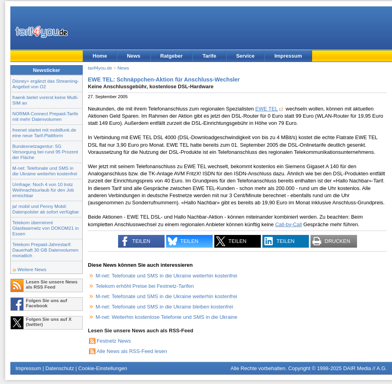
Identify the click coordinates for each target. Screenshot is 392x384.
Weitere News (32, 269)
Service (245, 56)
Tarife (209, 56)
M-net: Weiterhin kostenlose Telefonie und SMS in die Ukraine (166, 317)
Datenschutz (59, 368)
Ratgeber (171, 56)
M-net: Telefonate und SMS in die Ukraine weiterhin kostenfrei (44, 170)
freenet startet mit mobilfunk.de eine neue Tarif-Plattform (44, 132)
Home (100, 56)
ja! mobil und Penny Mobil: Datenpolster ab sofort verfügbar (45, 209)
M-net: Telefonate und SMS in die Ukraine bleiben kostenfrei (164, 307)
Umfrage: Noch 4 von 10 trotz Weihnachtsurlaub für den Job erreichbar (43, 190)
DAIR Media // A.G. (365, 368)
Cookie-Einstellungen (102, 368)
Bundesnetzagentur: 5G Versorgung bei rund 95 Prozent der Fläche (45, 152)
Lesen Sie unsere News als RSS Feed (52, 284)
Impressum (288, 56)
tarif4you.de (100, 67)
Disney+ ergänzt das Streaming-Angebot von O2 (45, 83)
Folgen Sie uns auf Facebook (46, 303)
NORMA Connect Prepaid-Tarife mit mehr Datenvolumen (45, 116)
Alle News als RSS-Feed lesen (132, 351)
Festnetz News (114, 341)
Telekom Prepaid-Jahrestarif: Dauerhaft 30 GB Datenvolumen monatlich (45, 250)
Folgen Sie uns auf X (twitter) (49, 321)
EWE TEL (266, 109)
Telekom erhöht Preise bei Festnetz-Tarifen (145, 286)
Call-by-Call (288, 224)
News (133, 56)
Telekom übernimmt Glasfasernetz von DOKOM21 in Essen (45, 228)
